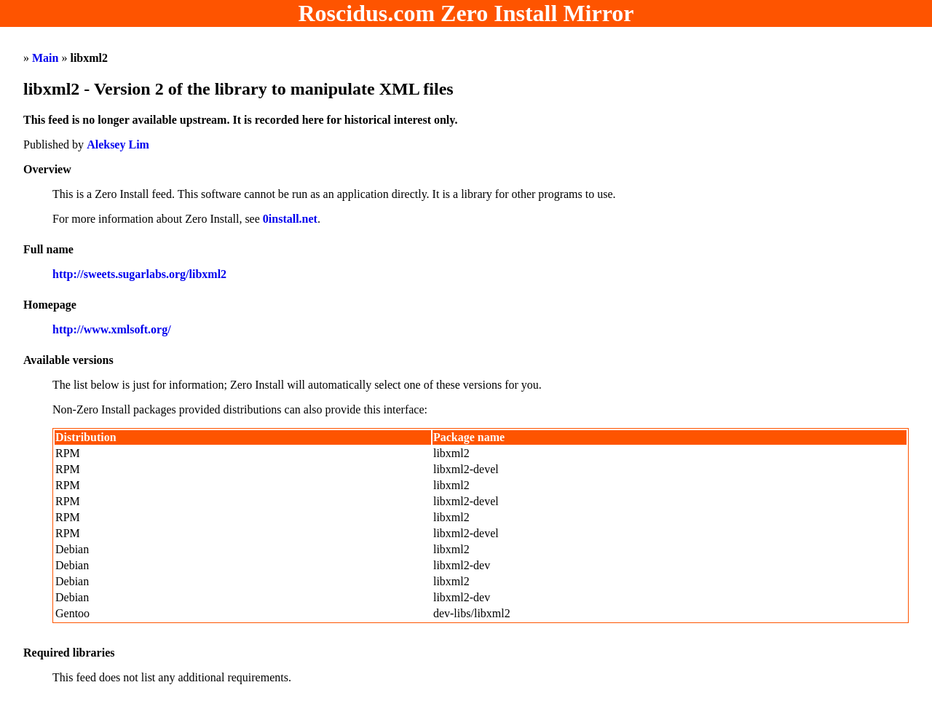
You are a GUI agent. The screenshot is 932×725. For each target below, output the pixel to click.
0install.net (290, 219)
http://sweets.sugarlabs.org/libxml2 (139, 274)
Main (45, 58)
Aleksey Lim (118, 144)
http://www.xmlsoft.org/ (111, 329)
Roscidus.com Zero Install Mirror (466, 13)
